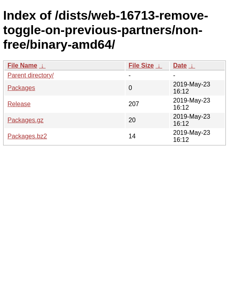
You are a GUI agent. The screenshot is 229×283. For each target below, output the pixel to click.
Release (19, 104)
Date (180, 65)
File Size (141, 65)
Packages (21, 88)
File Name (22, 65)
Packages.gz (25, 120)
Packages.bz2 (27, 136)
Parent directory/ (30, 75)
